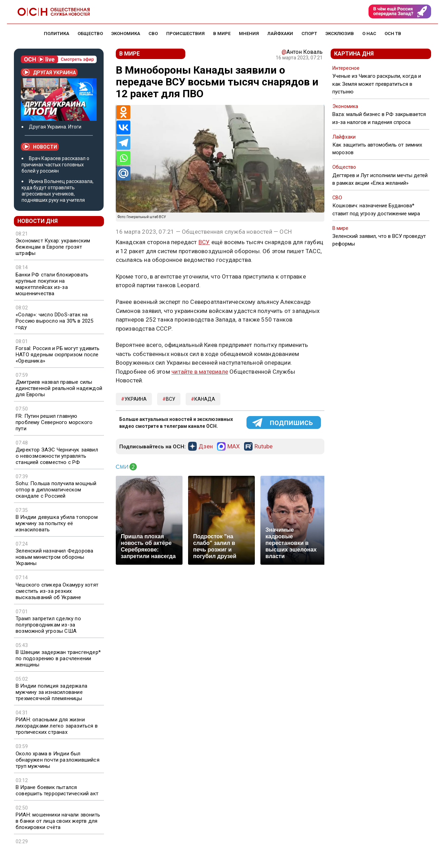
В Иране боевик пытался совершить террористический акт (57, 790)
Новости (40, 146)
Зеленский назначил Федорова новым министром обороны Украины (54, 557)
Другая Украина (49, 72)
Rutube (263, 446)
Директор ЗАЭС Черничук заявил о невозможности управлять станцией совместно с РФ (57, 456)
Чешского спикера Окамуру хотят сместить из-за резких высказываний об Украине (57, 591)
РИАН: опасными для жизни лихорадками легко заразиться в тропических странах (57, 725)
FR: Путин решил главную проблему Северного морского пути (54, 422)
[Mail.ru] (123, 173)
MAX (233, 446)
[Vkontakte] (123, 127)
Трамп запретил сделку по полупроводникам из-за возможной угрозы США (48, 624)
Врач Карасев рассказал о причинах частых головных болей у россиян (55, 165)
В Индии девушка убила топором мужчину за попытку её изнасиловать (57, 523)
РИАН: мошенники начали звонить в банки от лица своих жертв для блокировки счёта (58, 821)
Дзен (206, 446)
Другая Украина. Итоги (55, 127)
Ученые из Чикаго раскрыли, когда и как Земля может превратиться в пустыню (376, 83)
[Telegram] (123, 143)
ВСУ (204, 242)
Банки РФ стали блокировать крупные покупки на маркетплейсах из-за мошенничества (52, 284)
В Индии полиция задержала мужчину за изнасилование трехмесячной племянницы (51, 692)
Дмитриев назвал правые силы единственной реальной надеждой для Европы (59, 388)
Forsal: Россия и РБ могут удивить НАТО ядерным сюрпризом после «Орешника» (58, 354)
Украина (135, 399)
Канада (204, 399)
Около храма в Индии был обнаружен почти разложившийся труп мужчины (57, 759)
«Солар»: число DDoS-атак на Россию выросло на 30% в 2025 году (55, 321)
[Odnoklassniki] (123, 112)
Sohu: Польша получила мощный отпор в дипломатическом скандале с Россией (56, 489)
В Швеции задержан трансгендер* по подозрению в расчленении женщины (58, 658)
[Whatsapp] (123, 158)
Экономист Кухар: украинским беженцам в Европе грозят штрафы (53, 247)
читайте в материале (199, 371)
